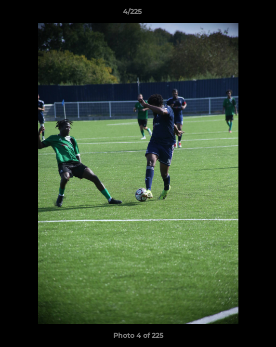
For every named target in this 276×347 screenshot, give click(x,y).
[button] (241, 14)
